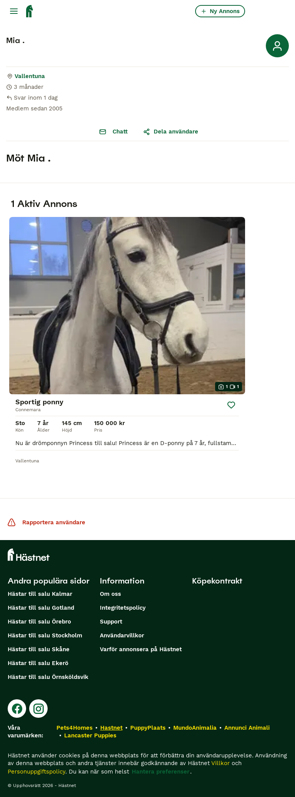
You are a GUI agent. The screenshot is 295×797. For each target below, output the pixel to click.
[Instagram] (38, 708)
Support (111, 621)
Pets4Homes (74, 727)
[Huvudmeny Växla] (14, 11)
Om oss (110, 593)
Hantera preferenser (160, 771)
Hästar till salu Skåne (39, 649)
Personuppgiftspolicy (36, 771)
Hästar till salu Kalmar (40, 593)
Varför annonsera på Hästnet (141, 649)
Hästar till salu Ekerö (38, 663)
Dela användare (170, 131)
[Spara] (231, 405)
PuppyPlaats (148, 727)
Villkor (220, 763)
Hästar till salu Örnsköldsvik (48, 677)
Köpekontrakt (217, 580)
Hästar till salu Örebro (39, 621)
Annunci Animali (247, 727)
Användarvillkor (122, 635)
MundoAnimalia (195, 727)
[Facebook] (17, 708)
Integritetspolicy (123, 607)
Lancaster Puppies (90, 735)
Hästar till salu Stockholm (45, 635)
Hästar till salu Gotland (41, 607)
